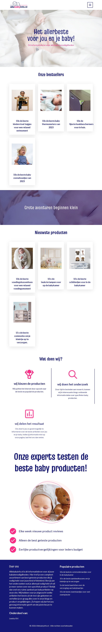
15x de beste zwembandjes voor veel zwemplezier (75, 593)
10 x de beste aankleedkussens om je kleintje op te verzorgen (75, 579)
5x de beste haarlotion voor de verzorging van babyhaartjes (72, 586)
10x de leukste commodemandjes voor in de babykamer (75, 573)
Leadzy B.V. (14, 618)
